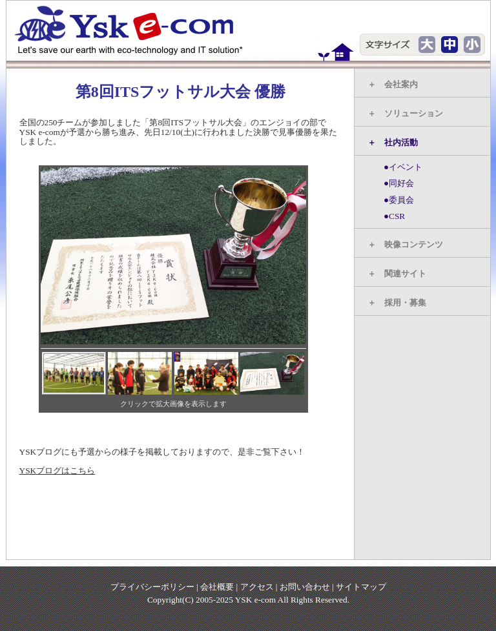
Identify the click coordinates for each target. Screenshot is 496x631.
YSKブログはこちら (57, 470)
